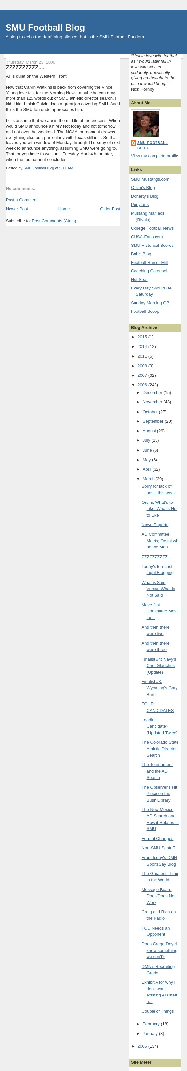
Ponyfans (140, 204)
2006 (142, 384)
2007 (142, 375)
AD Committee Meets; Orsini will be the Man (160, 540)
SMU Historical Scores (152, 245)
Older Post (110, 208)
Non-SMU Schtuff (158, 848)
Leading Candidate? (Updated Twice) (159, 726)
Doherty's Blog (144, 196)
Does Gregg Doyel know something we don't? (159, 950)
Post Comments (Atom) (54, 220)
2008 (142, 365)
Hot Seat (139, 279)
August (150, 430)
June (148, 450)
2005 (142, 1046)
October (151, 411)
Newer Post (17, 208)
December (153, 392)
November (153, 401)
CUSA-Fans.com (147, 236)
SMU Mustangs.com (150, 179)
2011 (142, 356)
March (149, 478)
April (148, 469)
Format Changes (158, 838)
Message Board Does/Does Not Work (159, 896)
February (152, 1023)
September (154, 421)
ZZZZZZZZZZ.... (157, 556)
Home (64, 208)
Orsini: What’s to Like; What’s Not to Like (159, 509)
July (147, 440)
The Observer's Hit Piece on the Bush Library (159, 794)
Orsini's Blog (143, 187)
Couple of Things (158, 1011)
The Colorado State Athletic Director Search (160, 749)
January (151, 1033)
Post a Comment (22, 199)
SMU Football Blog (45, 27)
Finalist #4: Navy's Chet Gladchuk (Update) (159, 666)
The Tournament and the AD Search (157, 771)
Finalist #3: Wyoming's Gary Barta (160, 688)
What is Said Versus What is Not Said (158, 589)
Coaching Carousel (149, 270)
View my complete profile (154, 155)
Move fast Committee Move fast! (160, 611)
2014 (142, 346)
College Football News (152, 228)
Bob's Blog (141, 253)
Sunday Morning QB (150, 302)
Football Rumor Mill (149, 262)
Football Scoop (145, 311)
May (147, 459)
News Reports (155, 524)
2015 (142, 336)
